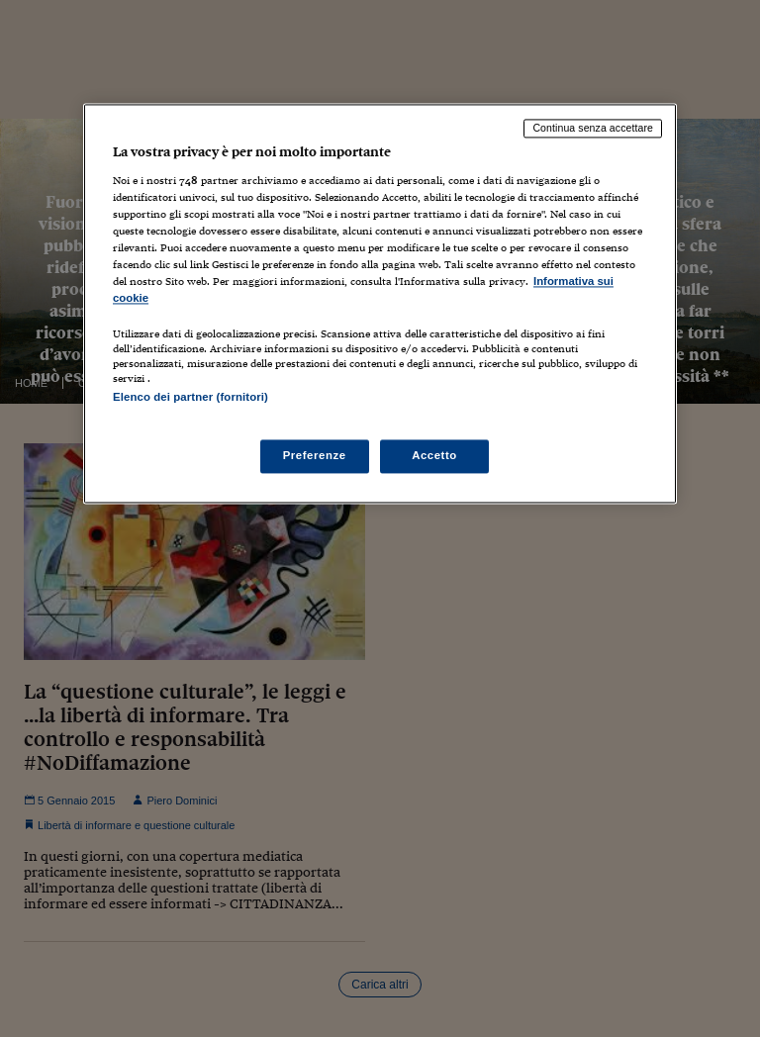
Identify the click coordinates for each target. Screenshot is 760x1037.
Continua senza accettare (592, 129)
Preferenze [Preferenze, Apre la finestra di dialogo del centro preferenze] (314, 455)
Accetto (434, 455)
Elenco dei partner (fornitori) (190, 398)
